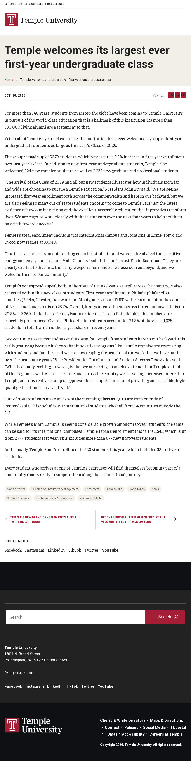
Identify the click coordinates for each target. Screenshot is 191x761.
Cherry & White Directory (122, 720)
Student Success (18, 498)
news (155, 489)
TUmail (111, 734)
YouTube (110, 550)
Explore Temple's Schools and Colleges (34, 3)
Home (9, 79)
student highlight (91, 498)
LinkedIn (56, 550)
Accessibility (133, 734)
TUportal (178, 727)
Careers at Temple (166, 734)
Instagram (34, 550)
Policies (131, 727)
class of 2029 (16, 489)
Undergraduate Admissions (54, 498)
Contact (112, 727)
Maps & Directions (166, 720)
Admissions (114, 489)
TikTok (74, 550)
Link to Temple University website (34, 726)
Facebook (13, 550)
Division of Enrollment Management (55, 489)
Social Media (154, 727)
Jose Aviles (137, 489)
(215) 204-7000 (18, 673)
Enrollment (92, 489)
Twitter (92, 550)
